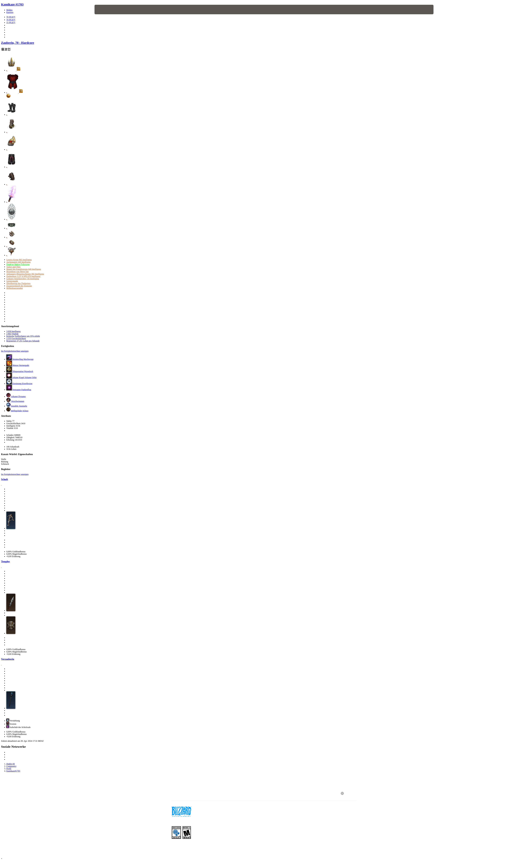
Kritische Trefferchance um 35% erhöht (23, 336)
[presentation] (104, 9)
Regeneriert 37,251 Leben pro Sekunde (22, 341)
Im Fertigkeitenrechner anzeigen (15, 351)
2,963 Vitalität (12, 334)
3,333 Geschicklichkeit (16, 338)
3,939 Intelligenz (13, 331)
